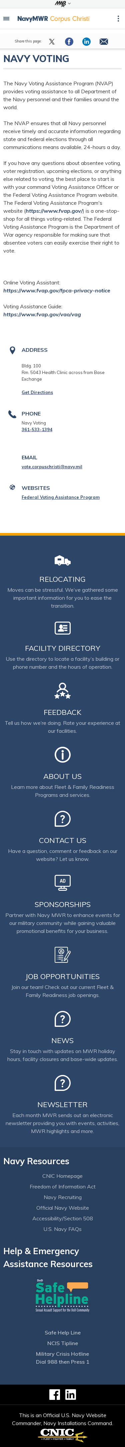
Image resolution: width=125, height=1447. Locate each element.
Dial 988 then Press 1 (62, 1361)
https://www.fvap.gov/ (54, 210)
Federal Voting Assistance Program (61, 497)
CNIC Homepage (62, 1176)
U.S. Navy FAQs (62, 1229)
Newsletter (62, 1104)
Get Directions (37, 392)
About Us (62, 776)
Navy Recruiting (63, 1197)
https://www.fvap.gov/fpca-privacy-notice (56, 290)
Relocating (62, 579)
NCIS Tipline (62, 1343)
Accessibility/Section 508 (62, 1218)
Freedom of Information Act (63, 1186)
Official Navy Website (62, 1207)
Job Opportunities (62, 976)
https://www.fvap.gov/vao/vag (42, 314)
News (62, 1040)
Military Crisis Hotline (62, 1353)
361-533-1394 (37, 429)
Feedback (62, 712)
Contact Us (62, 840)
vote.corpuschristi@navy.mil (52, 466)
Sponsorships (63, 904)
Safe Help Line (63, 1332)
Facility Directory (62, 648)
